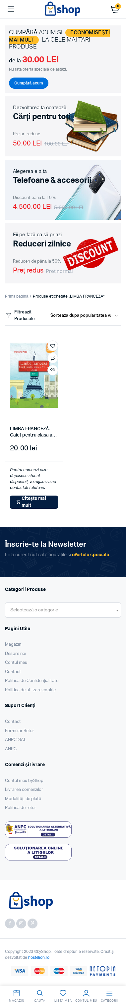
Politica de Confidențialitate (31, 681)
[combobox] (63, 610)
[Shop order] (85, 315)
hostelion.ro (39, 957)
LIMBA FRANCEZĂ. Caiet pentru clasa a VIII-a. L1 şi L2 (31, 435)
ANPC (11, 749)
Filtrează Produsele (20, 315)
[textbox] (34, 610)
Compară (52, 358)
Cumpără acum (28, 83)
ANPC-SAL (15, 740)
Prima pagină (16, 296)
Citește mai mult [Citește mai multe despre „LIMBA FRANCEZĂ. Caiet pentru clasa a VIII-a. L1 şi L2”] (30, 502)
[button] (52, 345)
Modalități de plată (23, 799)
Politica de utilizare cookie (30, 690)
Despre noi (15, 654)
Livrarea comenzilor (24, 790)
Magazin (13, 644)
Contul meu (16, 663)
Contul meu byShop (24, 781)
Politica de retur (20, 808)
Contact (13, 672)
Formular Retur (19, 731)
